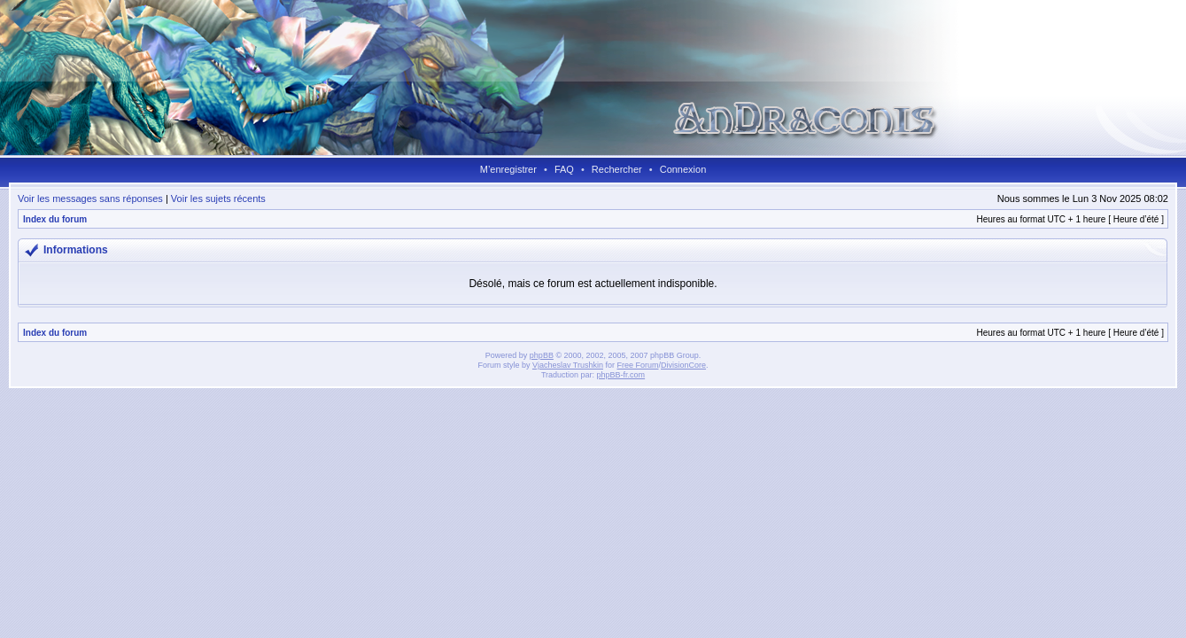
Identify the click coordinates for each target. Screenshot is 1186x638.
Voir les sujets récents (218, 198)
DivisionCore (683, 365)
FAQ (564, 169)
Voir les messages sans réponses (90, 198)
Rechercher (617, 169)
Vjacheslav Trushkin (567, 365)
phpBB (542, 355)
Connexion (683, 169)
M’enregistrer (508, 169)
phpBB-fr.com (621, 374)
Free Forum (638, 365)
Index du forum (55, 219)
